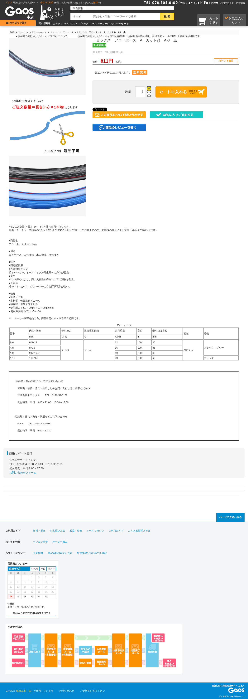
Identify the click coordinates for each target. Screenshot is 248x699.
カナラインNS (60, 23)
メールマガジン (95, 530)
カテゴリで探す (18, 22)
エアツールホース (37, 32)
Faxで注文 (204, 2)
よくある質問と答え (139, 530)
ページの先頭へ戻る (230, 517)
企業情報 (240, 3)
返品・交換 (75, 530)
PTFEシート (122, 23)
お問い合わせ (66, 690)
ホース (22, 32)
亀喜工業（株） (25, 690)
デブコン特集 (40, 541)
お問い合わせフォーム (22, 472)
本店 (30, 17)
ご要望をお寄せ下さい (92, 690)
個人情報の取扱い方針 (59, 552)
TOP (12, 32)
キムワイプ (76, 23)
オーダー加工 (59, 541)
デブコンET (89, 23)
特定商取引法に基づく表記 (92, 552)
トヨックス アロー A (61, 32)
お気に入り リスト (234, 20)
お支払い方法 (57, 530)
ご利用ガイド (227, 3)
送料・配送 (39, 530)
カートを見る (208, 21)
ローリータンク (106, 23)
